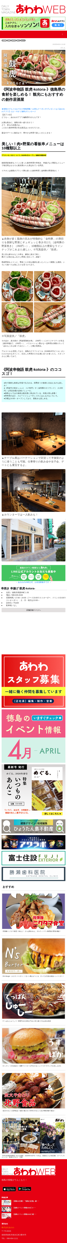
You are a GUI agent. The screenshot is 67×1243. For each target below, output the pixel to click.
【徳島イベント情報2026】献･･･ (24, 1214)
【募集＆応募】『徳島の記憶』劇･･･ (26, 1201)
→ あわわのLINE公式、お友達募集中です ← (33, 582)
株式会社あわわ (8, 1227)
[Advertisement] (33, 632)
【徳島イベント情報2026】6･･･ (24, 1208)
